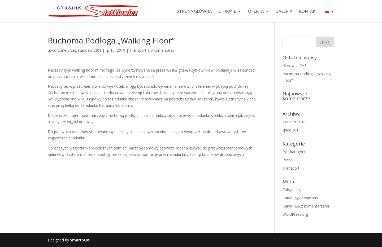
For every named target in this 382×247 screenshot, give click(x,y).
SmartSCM (80, 239)
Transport (137, 50)
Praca (287, 159)
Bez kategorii (294, 151)
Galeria (284, 11)
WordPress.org (295, 214)
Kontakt (308, 11)
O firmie (227, 11)
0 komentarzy (162, 50)
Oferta (256, 11)
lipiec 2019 (292, 130)
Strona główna (194, 11)
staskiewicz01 (89, 50)
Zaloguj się (292, 189)
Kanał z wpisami (300, 197)
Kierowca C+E (294, 65)
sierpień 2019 (294, 121)
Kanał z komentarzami (306, 206)
